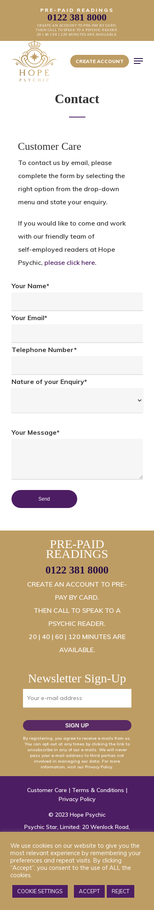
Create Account (100, 61)
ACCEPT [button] (89, 891)
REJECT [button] (120, 891)
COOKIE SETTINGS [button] (40, 891)
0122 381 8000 (77, 570)
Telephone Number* (77, 360)
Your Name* (77, 296)
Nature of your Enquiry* (77, 395)
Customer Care (47, 790)
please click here (69, 262)
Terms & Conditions (98, 790)
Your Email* (77, 328)
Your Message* (77, 456)
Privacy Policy (77, 799)
